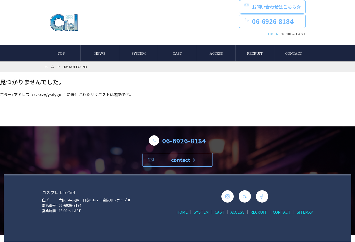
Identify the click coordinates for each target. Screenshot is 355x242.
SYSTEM (139, 53)
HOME (181, 212)
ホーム (49, 67)
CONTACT (293, 53)
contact (183, 160)
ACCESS (216, 53)
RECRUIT (255, 53)
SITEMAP (305, 212)
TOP (61, 53)
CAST (177, 53)
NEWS (99, 53)
